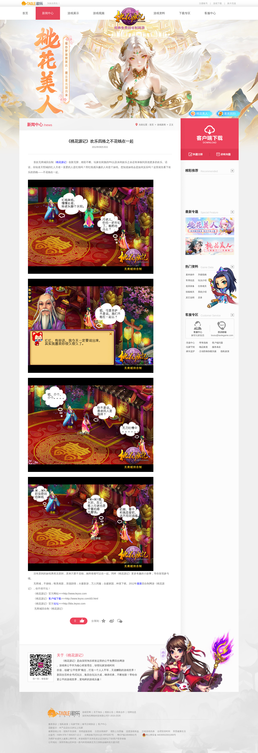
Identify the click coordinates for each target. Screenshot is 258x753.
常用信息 (190, 280)
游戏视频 (98, 13)
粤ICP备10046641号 (127, 735)
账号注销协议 (88, 724)
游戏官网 (86, 712)
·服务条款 (216, 347)
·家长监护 (190, 351)
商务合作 (120, 712)
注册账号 (203, 3)
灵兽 (200, 297)
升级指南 (202, 274)
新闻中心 (48, 13)
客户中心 (102, 724)
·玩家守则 (190, 347)
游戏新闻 (161, 124)
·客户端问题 (217, 342)
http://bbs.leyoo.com (74, 603)
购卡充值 (231, 3)
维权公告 (109, 712)
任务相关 (202, 286)
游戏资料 (159, 13)
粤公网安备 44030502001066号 (159, 735)
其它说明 (190, 297)
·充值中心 (190, 342)
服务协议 (52, 724)
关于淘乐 (98, 712)
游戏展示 (73, 13)
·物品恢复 (203, 347)
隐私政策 (64, 724)
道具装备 (190, 286)
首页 (25, 13)
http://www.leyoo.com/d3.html (82, 598)
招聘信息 (132, 712)
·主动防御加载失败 (207, 351)
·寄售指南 (203, 342)
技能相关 (190, 292)
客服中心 (210, 13)
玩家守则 (75, 724)
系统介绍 (202, 292)
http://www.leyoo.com (75, 593)
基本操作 (190, 274)
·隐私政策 (224, 351)
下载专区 (184, 13)
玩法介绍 (202, 280)
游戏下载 (217, 3)
